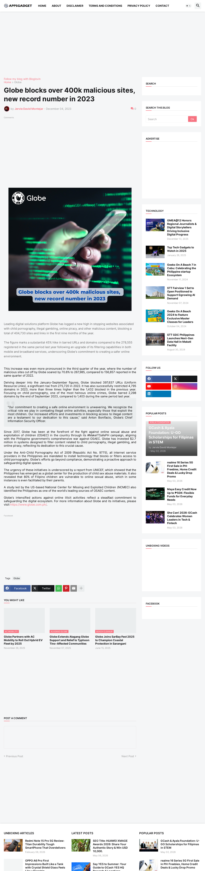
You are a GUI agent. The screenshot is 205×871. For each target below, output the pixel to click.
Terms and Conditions (105, 5)
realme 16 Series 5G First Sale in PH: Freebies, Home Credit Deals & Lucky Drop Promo (181, 469)
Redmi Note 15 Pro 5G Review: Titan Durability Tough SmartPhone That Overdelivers (45, 844)
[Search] (167, 119)
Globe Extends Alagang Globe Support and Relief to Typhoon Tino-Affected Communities (69, 640)
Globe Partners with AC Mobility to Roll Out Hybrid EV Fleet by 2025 (23, 640)
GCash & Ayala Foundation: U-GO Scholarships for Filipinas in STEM (180, 844)
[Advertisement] (102, 44)
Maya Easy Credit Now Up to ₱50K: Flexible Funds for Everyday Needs (182, 494)
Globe (18, 82)
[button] (188, 6)
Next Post (128, 756)
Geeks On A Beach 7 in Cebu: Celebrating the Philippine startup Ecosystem (181, 270)
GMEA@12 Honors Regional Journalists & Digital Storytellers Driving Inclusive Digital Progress (182, 227)
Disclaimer (75, 5)
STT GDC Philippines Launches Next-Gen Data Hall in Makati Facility (180, 340)
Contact (162, 5)
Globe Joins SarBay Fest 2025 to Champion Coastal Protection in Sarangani (114, 640)
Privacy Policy (139, 5)
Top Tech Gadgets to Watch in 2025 (180, 249)
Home (42, 5)
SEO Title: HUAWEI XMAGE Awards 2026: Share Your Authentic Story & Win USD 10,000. (110, 846)
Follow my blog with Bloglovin (22, 78)
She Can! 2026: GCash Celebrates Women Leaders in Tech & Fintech (182, 518)
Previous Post (14, 756)
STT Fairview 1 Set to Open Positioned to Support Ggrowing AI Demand (181, 293)
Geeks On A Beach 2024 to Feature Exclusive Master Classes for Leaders (180, 316)
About (56, 5)
